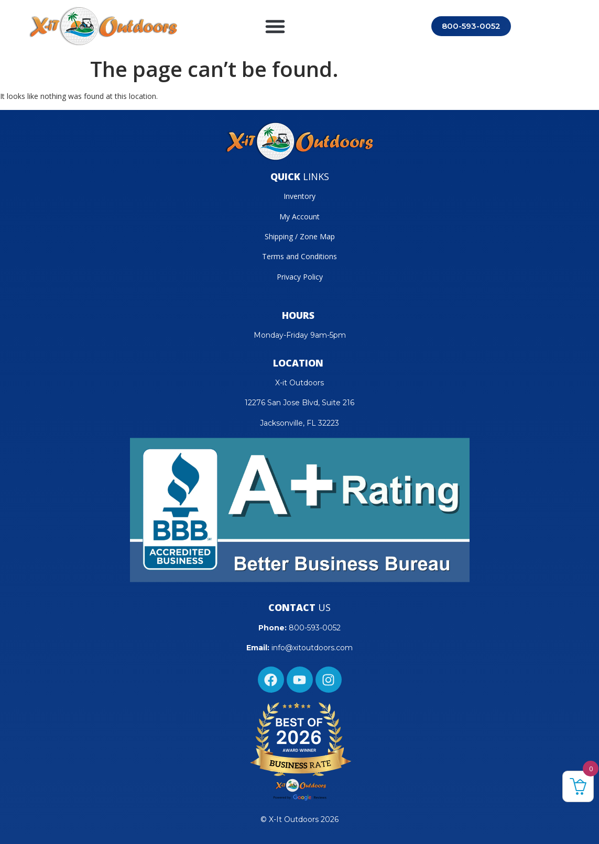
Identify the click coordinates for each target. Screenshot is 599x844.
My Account (299, 216)
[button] (275, 26)
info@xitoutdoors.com (312, 647)
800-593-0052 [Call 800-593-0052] (471, 26)
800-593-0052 (315, 627)
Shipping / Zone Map (300, 236)
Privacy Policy (300, 277)
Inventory (299, 196)
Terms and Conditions (299, 256)
